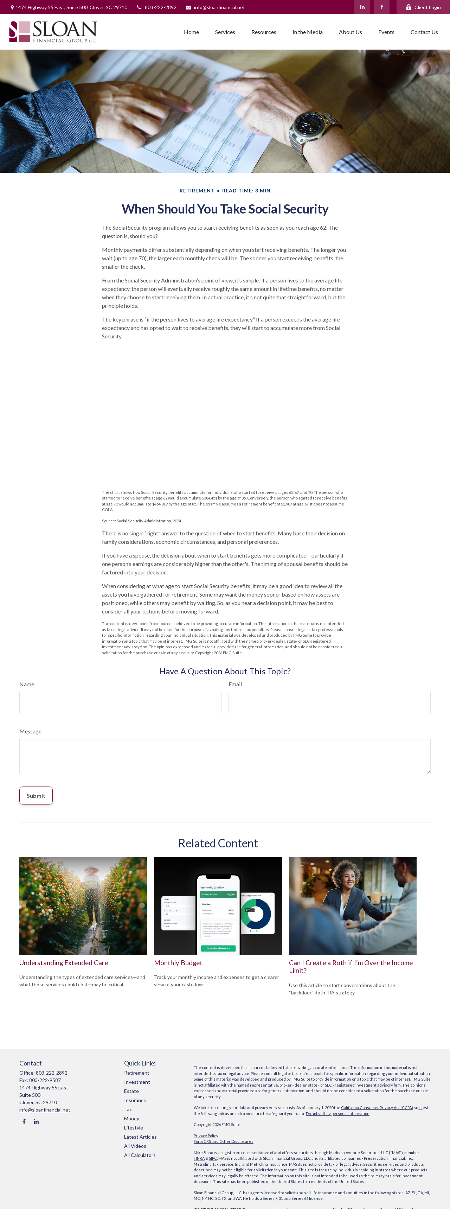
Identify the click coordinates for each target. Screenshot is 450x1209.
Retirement (136, 1073)
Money (131, 1118)
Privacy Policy (206, 1135)
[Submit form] (36, 795)
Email (235, 684)
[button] (191, 31)
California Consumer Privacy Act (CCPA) (377, 1107)
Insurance (135, 1100)
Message (30, 731)
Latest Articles (140, 1137)
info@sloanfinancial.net (215, 7)
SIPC (213, 1158)
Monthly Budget (178, 963)
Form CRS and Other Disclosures (223, 1141)
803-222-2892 (156, 7)
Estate (131, 1091)
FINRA (199, 1158)
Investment (137, 1082)
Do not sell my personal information (337, 1113)
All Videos (135, 1146)
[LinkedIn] (362, 7)
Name (26, 684)
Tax (128, 1109)
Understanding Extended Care (63, 963)
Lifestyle (133, 1128)
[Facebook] (382, 7)
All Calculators (140, 1155)
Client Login (423, 7)
